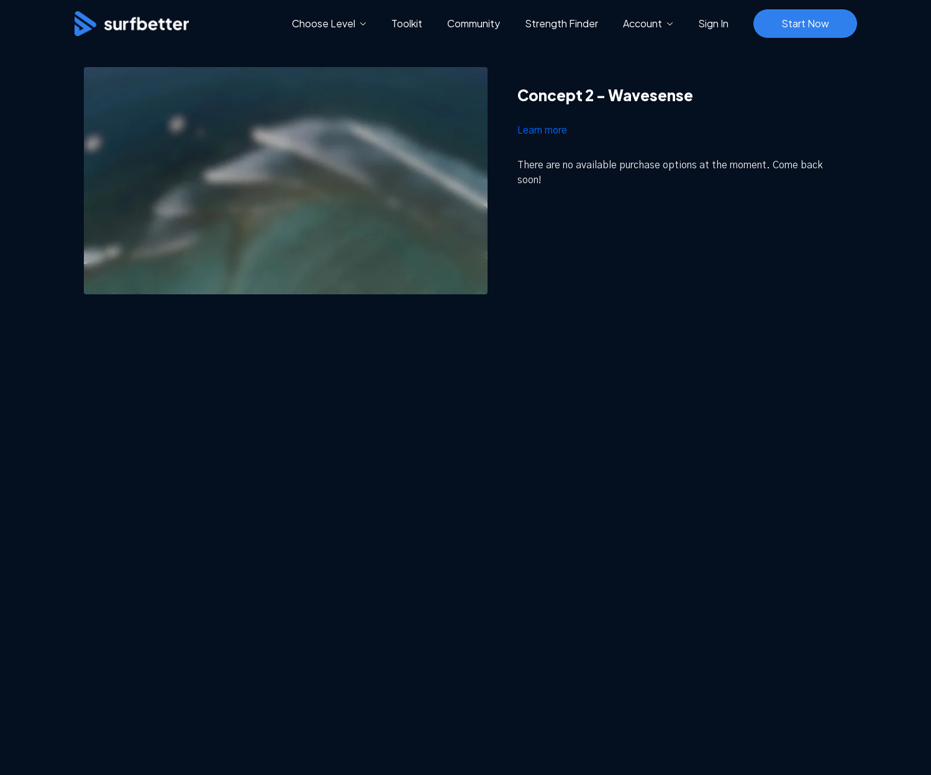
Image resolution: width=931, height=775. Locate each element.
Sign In (713, 23)
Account (648, 23)
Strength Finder (561, 23)
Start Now (805, 23)
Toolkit (406, 23)
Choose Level (329, 23)
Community (473, 23)
